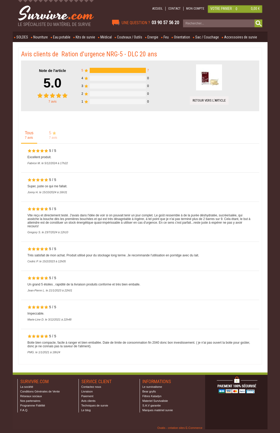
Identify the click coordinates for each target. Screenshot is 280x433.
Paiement (87, 396)
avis (52, 101)
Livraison (87, 391)
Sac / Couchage (207, 37)
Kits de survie (85, 37)
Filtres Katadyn (151, 396)
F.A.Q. (24, 410)
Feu (166, 37)
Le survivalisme (152, 386)
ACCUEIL (157, 8)
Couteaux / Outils (129, 37)
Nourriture (40, 37)
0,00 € (255, 8)
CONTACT (174, 8)
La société (26, 386)
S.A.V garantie (151, 405)
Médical (106, 37)
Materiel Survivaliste (155, 400)
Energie (152, 37)
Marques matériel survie (157, 410)
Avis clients (88, 400)
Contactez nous (91, 386)
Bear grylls (149, 391)
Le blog (86, 410)
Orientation (182, 37)
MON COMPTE (195, 8)
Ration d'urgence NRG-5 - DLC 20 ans (109, 54)
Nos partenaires (30, 400)
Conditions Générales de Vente (40, 391)
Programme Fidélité (32, 405)
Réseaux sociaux (31, 396)
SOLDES (22, 37)
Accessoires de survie (240, 37)
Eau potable (61, 37)
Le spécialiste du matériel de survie (54, 24)
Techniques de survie (94, 405)
